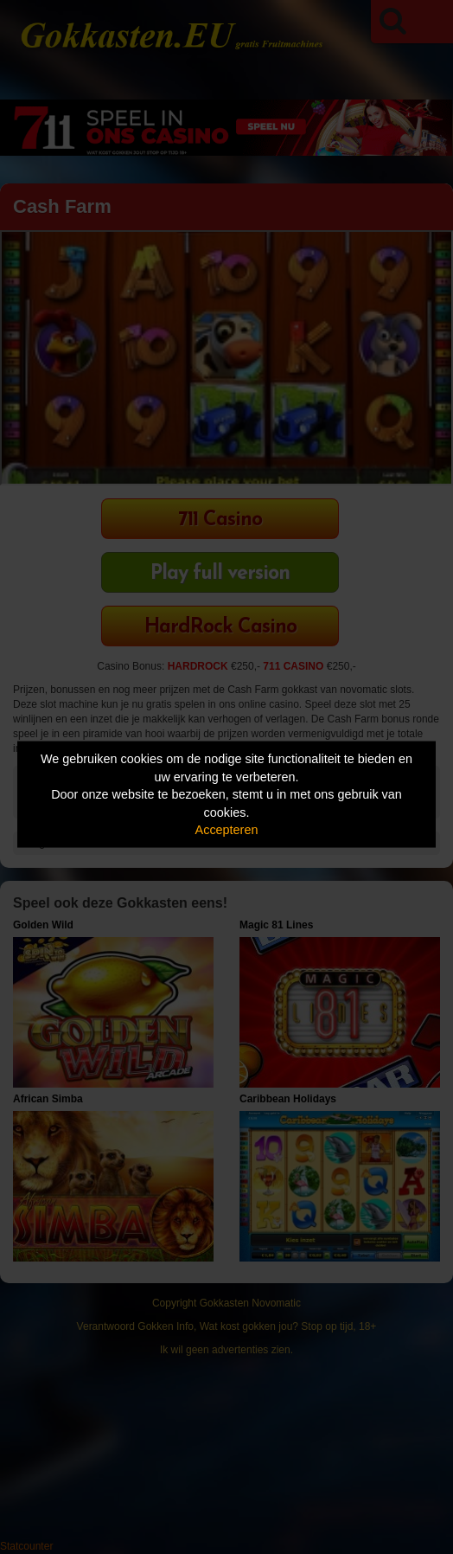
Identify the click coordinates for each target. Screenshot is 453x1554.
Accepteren (226, 830)
